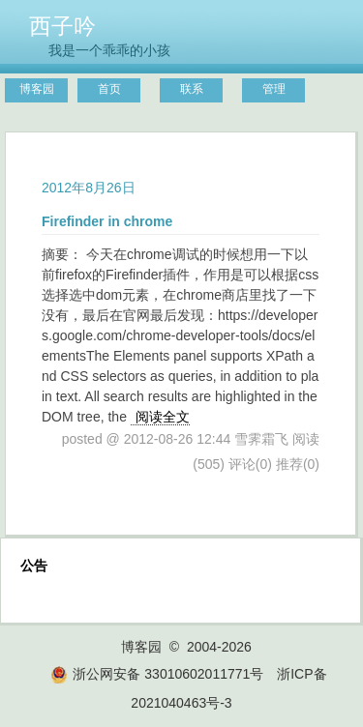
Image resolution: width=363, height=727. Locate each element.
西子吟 (62, 26)
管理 (274, 89)
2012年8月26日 (89, 187)
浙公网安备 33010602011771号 (156, 674)
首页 (109, 89)
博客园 (36, 89)
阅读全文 (163, 416)
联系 (191, 89)
